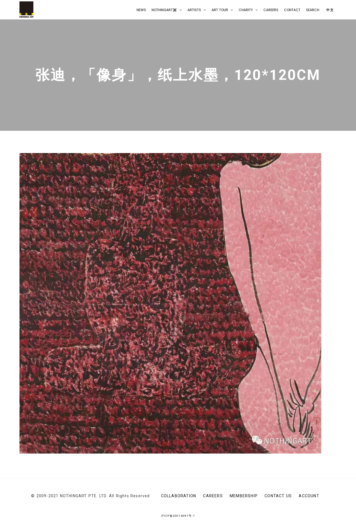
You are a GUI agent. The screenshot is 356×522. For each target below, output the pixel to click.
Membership (244, 496)
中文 (329, 10)
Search (312, 10)
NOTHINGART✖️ (164, 10)
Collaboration (178, 496)
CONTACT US (278, 496)
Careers (270, 10)
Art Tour (220, 10)
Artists (194, 10)
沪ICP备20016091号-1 (178, 515)
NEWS (141, 10)
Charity (246, 10)
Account (309, 496)
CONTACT (292, 10)
